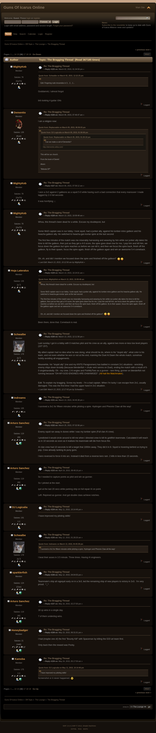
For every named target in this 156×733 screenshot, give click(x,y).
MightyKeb (20, 66)
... (13, 54)
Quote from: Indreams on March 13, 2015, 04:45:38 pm (61, 544)
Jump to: (126, 707)
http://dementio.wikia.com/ (53, 147)
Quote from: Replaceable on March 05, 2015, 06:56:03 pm (62, 127)
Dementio (20, 112)
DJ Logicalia (19, 507)
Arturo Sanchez (19, 422)
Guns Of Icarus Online (24, 7)
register (36, 18)
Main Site (140, 7)
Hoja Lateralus (20, 270)
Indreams (20, 397)
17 (24, 54)
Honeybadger (19, 630)
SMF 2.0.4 (67, 726)
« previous (140, 50)
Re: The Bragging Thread (57, 66)
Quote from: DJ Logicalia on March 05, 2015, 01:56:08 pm (64, 132)
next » (148, 50)
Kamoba (20, 658)
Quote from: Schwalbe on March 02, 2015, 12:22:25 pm (61, 76)
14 (15, 54)
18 (27, 54)
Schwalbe (20, 334)
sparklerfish (19, 572)
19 (30, 54)
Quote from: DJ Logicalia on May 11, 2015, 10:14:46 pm (61, 668)
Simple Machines (89, 726)
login (29, 18)
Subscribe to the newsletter (113, 25)
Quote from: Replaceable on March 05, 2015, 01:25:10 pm (67, 137)
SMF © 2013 (77, 726)
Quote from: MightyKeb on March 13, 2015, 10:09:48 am (61, 279)
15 (18, 54)
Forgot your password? (63, 26)
